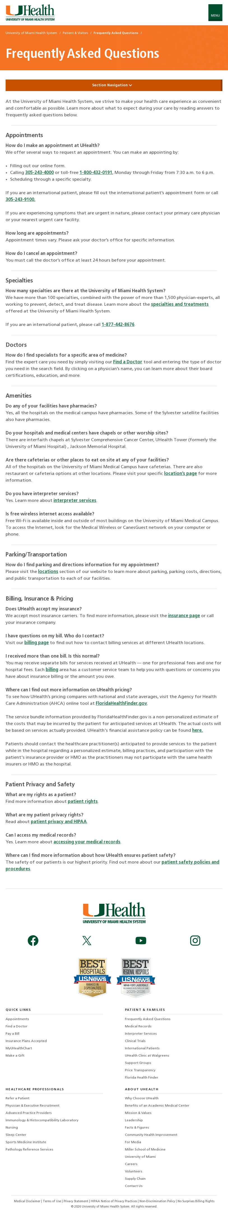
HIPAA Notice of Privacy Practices (114, 1201)
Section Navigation (114, 85)
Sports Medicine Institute (26, 1142)
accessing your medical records (86, 842)
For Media (133, 1142)
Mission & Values (138, 1113)
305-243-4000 (39, 173)
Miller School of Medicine (145, 1149)
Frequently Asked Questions (148, 1019)
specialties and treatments (180, 304)
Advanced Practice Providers (29, 1113)
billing (52, 670)
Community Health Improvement (151, 1135)
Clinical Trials (135, 1041)
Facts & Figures (137, 1127)
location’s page (180, 474)
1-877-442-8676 (118, 325)
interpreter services (74, 501)
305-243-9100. (20, 200)
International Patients (142, 1048)
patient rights (83, 801)
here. (197, 730)
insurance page (184, 616)
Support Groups (138, 1063)
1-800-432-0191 (96, 173)
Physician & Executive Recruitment (32, 1105)
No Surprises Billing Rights (196, 1201)
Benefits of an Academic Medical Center (157, 1105)
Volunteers (133, 1171)
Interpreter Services (141, 1034)
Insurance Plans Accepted (26, 1041)
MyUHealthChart (19, 1048)
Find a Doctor (127, 362)
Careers (131, 1164)
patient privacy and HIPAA (59, 822)
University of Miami (140, 1157)
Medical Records (138, 1026)
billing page (36, 643)
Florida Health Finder (141, 1077)
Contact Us (134, 1186)
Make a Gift (15, 1055)
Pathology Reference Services (29, 1149)
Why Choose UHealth (142, 1098)
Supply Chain (135, 1179)
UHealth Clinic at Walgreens (147, 1055)
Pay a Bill (12, 1034)
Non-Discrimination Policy (157, 1201)
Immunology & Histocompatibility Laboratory (42, 1120)
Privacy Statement (76, 1201)
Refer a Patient (17, 1098)
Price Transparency (140, 1070)
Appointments (17, 1019)
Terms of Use (52, 1201)
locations (48, 572)
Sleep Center (16, 1135)
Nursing (12, 1127)
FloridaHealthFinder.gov (121, 703)
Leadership (134, 1120)
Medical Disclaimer (27, 1201)
